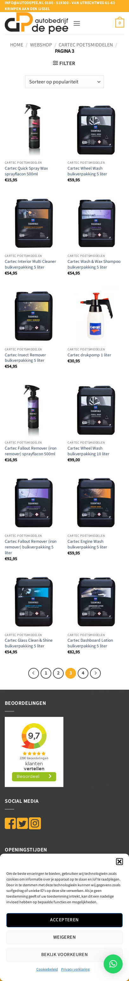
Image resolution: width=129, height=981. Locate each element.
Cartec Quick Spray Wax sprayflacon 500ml (26, 171)
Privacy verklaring (75, 969)
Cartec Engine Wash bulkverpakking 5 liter (87, 544)
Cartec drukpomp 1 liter (89, 355)
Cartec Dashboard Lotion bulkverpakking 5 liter (90, 643)
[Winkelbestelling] (64, 82)
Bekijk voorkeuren (64, 954)
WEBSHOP (41, 44)
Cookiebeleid (47, 969)
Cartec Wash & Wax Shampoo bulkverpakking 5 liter (94, 264)
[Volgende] (95, 673)
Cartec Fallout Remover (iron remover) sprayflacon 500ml (30, 451)
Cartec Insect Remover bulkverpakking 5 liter (25, 357)
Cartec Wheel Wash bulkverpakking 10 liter (88, 451)
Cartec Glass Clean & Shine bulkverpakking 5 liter (29, 643)
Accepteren (64, 920)
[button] (119, 861)
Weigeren (64, 937)
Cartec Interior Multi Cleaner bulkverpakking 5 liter (30, 264)
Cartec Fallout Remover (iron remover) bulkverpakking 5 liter (30, 547)
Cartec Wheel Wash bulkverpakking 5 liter (87, 171)
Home (16, 44)
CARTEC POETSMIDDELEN (86, 44)
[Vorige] (33, 673)
